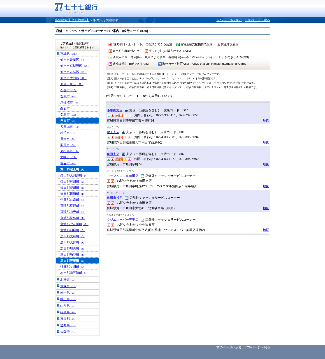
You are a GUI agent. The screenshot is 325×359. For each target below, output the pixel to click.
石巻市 (68, 90)
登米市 (68, 139)
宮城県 (69, 53)
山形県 (68, 305)
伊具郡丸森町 (73, 199)
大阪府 (68, 332)
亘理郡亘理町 (73, 206)
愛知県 (68, 325)
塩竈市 (68, 96)
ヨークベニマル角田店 (122, 176)
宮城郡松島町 (73, 218)
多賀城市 (70, 126)
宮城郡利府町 (73, 230)
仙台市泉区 (72, 84)
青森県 (68, 286)
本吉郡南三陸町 (74, 272)
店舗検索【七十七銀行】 (72, 20)
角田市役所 (115, 197)
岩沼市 (68, 133)
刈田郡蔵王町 (73, 169)
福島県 (68, 312)
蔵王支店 (113, 132)
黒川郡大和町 (73, 236)
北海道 (68, 279)
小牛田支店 (115, 110)
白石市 (68, 108)
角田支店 (113, 154)
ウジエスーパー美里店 (122, 219)
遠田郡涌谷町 (73, 254)
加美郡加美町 (73, 248)
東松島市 (69, 151)
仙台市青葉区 (73, 60)
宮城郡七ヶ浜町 (74, 224)
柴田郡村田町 (73, 181)
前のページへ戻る (229, 20)
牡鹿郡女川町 (73, 266)
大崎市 (68, 157)
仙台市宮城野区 (75, 66)
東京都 (68, 318)
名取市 (68, 114)
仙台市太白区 (73, 78)
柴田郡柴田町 (73, 187)
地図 (266, 120)
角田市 (68, 120)
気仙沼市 (69, 102)
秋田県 (68, 299)
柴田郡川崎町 (73, 193)
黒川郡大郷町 (73, 242)
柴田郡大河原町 (74, 175)
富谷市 (68, 163)
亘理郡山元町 (73, 212)
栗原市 (68, 145)
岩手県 (68, 292)
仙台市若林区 (73, 72)
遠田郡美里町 (73, 260)
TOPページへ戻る (257, 20)
